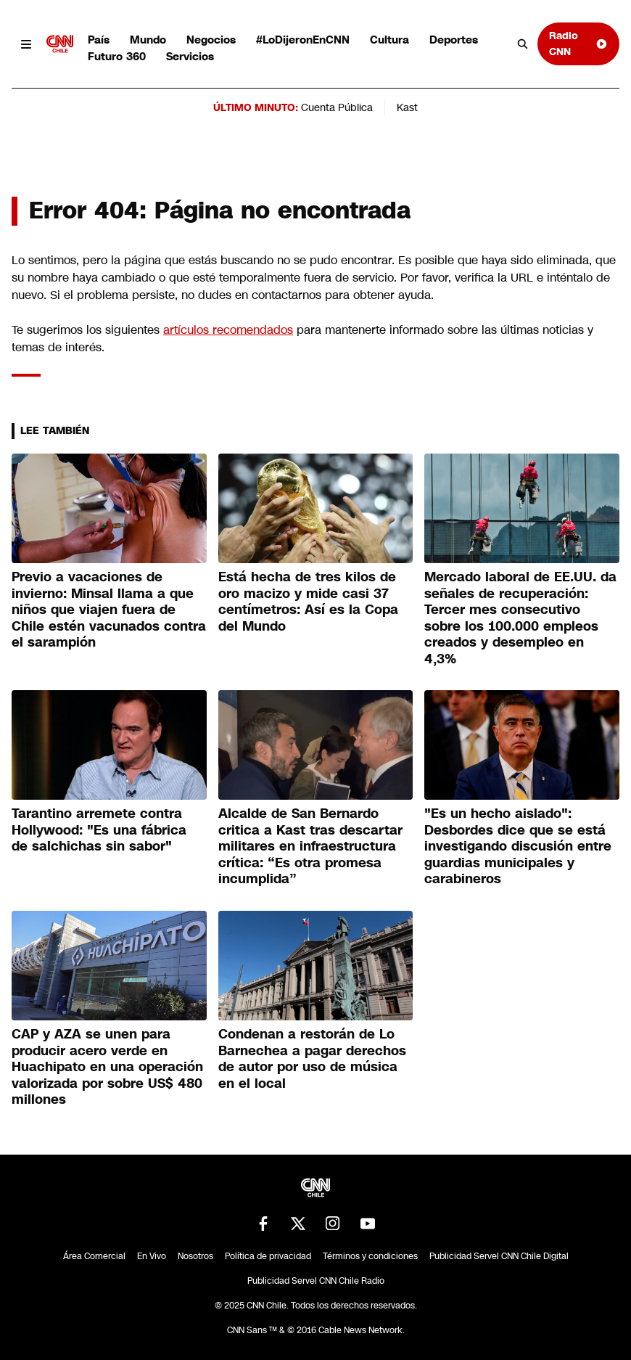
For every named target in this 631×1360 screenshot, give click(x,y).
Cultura (389, 39)
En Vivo (151, 1256)
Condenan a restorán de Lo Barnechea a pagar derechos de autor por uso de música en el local (312, 1059)
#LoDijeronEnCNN (303, 39)
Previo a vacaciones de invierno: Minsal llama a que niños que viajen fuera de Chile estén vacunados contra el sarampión (109, 610)
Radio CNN (578, 43)
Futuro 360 (117, 56)
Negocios (211, 39)
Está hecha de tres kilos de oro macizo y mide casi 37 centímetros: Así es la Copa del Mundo (308, 602)
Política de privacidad (268, 1256)
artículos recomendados (228, 329)
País (99, 39)
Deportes (453, 39)
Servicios (190, 56)
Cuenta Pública (337, 107)
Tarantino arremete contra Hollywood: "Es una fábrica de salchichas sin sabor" (99, 830)
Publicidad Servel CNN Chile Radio (315, 1281)
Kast (407, 107)
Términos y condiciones (370, 1256)
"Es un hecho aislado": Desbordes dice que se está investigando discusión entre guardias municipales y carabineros (517, 846)
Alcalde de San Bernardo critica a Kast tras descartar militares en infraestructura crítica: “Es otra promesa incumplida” (310, 846)
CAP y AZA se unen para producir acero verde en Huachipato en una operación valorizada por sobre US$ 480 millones (107, 1067)
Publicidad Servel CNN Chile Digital (499, 1256)
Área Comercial (94, 1256)
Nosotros (195, 1256)
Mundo (148, 39)
